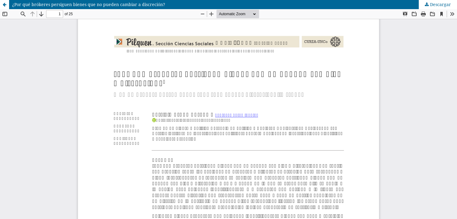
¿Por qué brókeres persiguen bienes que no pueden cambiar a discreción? (88, 4)
